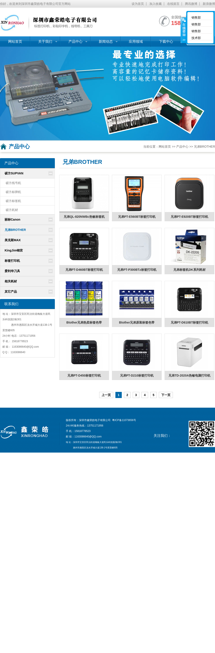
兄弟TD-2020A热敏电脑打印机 (189, 375)
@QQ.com (32, 346)
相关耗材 (11, 281)
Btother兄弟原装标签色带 (137, 322)
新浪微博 (209, 3)
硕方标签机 (13, 201)
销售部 (196, 17)
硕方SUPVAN (14, 173)
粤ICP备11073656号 (124, 420)
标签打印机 (12, 260)
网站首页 (15, 41)
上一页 (106, 395)
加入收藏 (155, 3)
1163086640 (19, 346)
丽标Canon (12, 219)
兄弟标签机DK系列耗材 (189, 269)
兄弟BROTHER (204, 146)
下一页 (165, 395)
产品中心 (73, 43)
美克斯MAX (13, 240)
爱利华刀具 (12, 271)
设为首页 (138, 3)
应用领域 (136, 41)
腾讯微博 (191, 3)
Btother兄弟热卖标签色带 (84, 322)
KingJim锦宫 (14, 250)
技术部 (196, 38)
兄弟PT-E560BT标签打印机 (137, 216)
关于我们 (43, 43)
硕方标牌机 (13, 192)
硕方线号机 (13, 183)
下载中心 (166, 41)
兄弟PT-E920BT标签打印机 (189, 216)
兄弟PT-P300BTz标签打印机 (136, 269)
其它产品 (11, 291)
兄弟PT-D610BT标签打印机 (189, 322)
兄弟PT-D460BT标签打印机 (84, 269)
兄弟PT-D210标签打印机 (137, 375)
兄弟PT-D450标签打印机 (84, 375)
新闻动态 (104, 43)
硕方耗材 (12, 210)
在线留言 (173, 3)
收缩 (184, 30)
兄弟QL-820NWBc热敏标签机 (84, 216)
